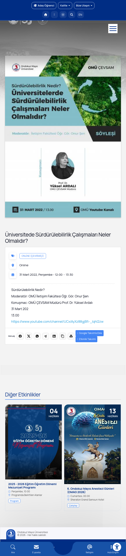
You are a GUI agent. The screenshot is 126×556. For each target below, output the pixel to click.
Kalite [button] (65, 5)
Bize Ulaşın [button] (84, 5)
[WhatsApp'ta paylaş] (37, 336)
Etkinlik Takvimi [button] (86, 339)
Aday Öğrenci (44, 5)
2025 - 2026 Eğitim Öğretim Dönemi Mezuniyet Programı (32, 485)
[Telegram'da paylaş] (45, 336)
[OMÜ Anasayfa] (45, 14)
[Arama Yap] (71, 14)
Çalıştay (73, 505)
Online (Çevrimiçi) (33, 256)
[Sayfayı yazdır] (71, 336)
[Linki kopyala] (62, 336)
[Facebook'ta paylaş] (20, 336)
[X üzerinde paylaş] (28, 336)
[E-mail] (36, 549)
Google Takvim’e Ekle (89, 333)
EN (80, 14)
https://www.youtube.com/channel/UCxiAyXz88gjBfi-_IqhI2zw (57, 321)
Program (14, 500)
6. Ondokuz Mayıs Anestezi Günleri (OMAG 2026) (90, 490)
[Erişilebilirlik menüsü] (117, 547)
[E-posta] (54, 14)
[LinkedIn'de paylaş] (54, 336)
